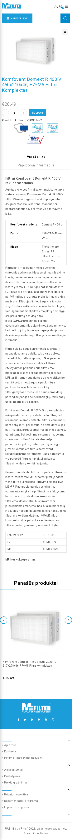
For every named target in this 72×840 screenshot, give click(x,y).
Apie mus (10, 745)
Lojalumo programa (17, 807)
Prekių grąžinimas (16, 782)
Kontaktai (10, 751)
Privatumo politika (16, 794)
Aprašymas (36, 156)
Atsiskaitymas (13, 769)
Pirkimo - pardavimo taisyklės (23, 757)
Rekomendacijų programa (21, 800)
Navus (44, 833)
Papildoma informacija (36, 165)
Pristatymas (12, 776)
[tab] (36, 156)
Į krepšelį (37, 112)
